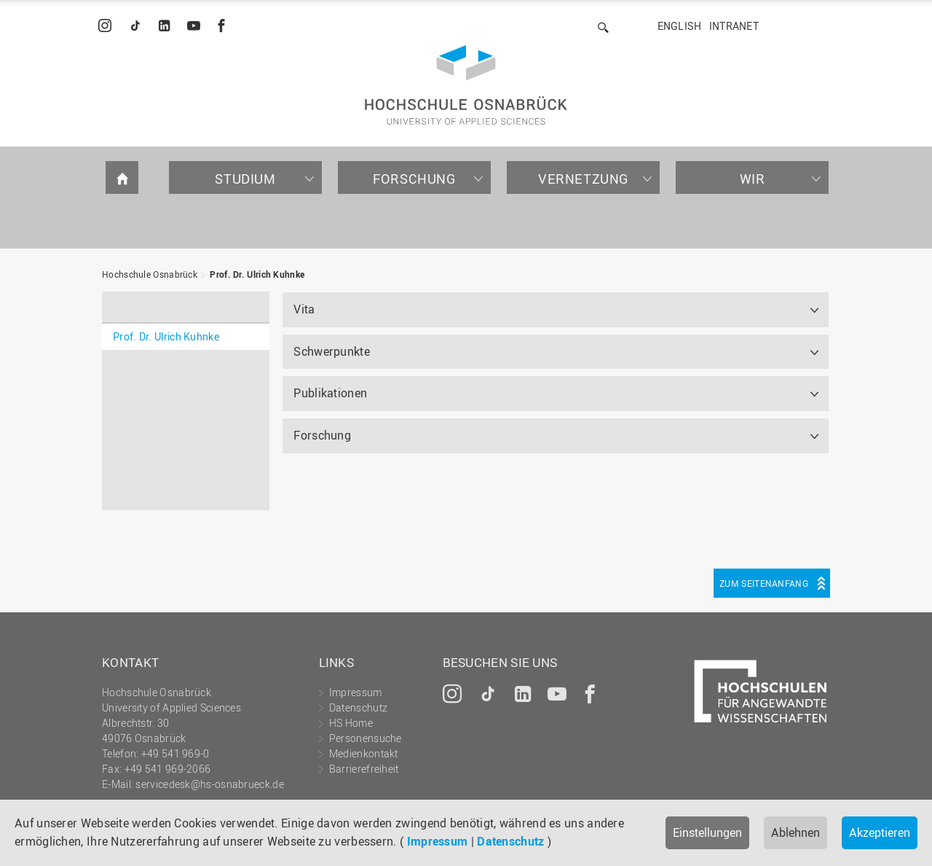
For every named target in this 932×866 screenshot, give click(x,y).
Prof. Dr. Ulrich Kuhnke (257, 274)
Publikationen (330, 393)
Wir (752, 178)
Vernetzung (583, 178)
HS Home (351, 723)
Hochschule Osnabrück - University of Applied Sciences (466, 85)
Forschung (414, 178)
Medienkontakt (363, 753)
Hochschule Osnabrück (149, 274)
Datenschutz (510, 841)
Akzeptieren (879, 832)
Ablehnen (795, 832)
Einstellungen (707, 832)
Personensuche (365, 738)
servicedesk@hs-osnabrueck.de (209, 784)
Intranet (734, 26)
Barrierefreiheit (364, 769)
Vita (304, 309)
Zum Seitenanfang (763, 583)
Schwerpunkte (331, 351)
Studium (245, 178)
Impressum (437, 841)
